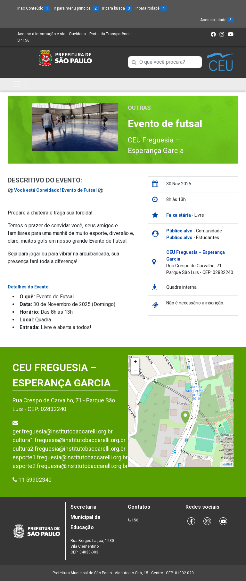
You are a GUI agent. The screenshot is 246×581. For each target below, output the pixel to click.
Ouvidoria (77, 34)
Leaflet (226, 464)
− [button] (135, 370)
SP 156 (23, 40)
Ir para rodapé (151, 8)
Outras (139, 107)
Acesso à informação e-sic (41, 34)
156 (135, 520)
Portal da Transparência (110, 34)
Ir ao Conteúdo (33, 8)
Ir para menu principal (76, 8)
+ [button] (135, 362)
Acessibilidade (217, 19)
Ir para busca (117, 8)
